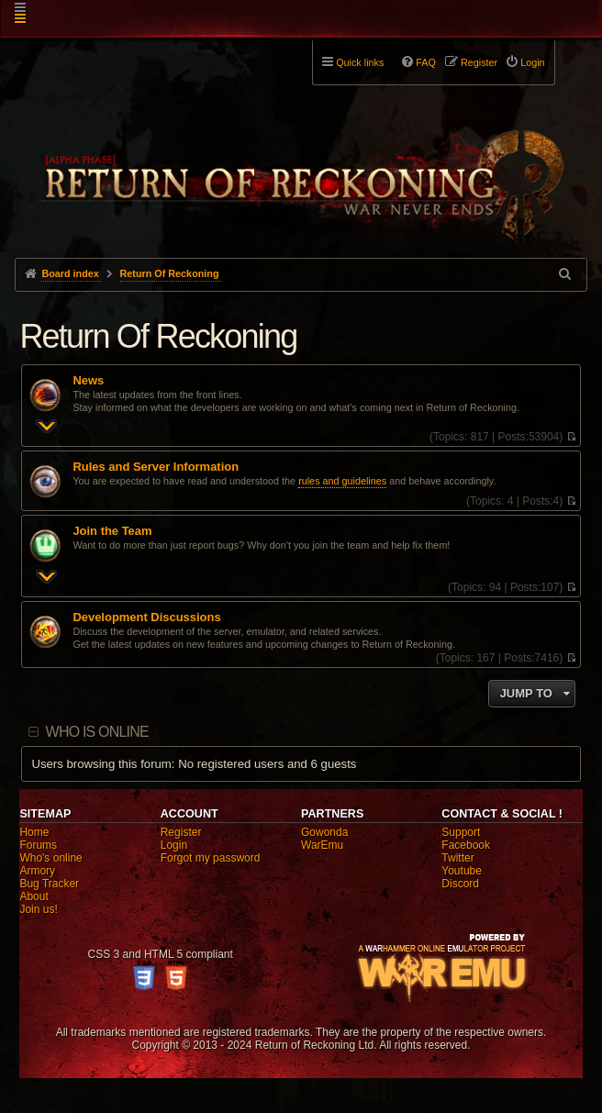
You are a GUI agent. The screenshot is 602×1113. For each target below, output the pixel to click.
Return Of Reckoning (157, 336)
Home (34, 832)
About (33, 896)
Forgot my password (211, 857)
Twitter (457, 857)
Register (181, 832)
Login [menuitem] (532, 62)
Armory (37, 870)
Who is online (97, 732)
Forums (38, 845)
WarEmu (322, 845)
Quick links (360, 62)
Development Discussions (146, 617)
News (88, 380)
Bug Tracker (49, 883)
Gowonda (324, 832)
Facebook (465, 845)
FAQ (426, 62)
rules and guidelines (342, 480)
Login (174, 845)
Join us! (38, 909)
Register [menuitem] (479, 62)
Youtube (461, 870)
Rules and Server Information (155, 467)
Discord (460, 883)
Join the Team (111, 531)
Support (460, 832)
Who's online (50, 857)
